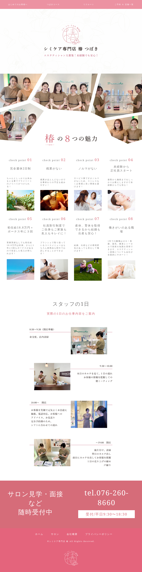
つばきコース (53, 4)
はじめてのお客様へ (18, 4)
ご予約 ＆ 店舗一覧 (124, 4)
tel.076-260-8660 (106, 497)
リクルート (88, 4)
